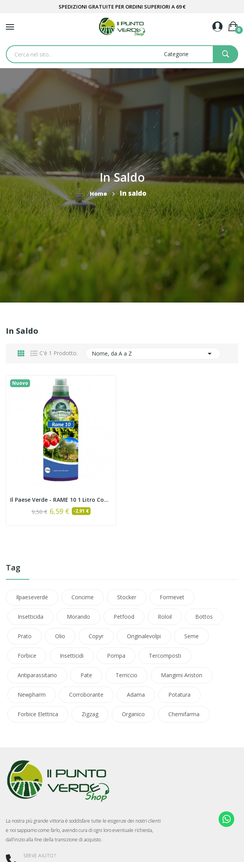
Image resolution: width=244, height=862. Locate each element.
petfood (124, 616)
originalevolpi (144, 636)
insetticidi (72, 655)
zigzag (90, 714)
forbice (27, 655)
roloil (165, 616)
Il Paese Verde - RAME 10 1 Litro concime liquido (61, 499)
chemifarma (183, 714)
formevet (172, 597)
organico (133, 714)
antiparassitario (37, 675)
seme (191, 636)
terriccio (126, 675)
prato (25, 636)
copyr (96, 636)
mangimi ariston (181, 675)
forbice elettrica (38, 714)
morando (78, 616)
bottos (204, 616)
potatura (179, 694)
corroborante (86, 694)
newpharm (32, 694)
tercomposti (165, 655)
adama (136, 694)
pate (86, 675)
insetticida (30, 616)
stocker (126, 597)
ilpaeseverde (32, 597)
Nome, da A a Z (153, 353)
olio (60, 636)
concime (82, 597)
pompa (116, 655)
